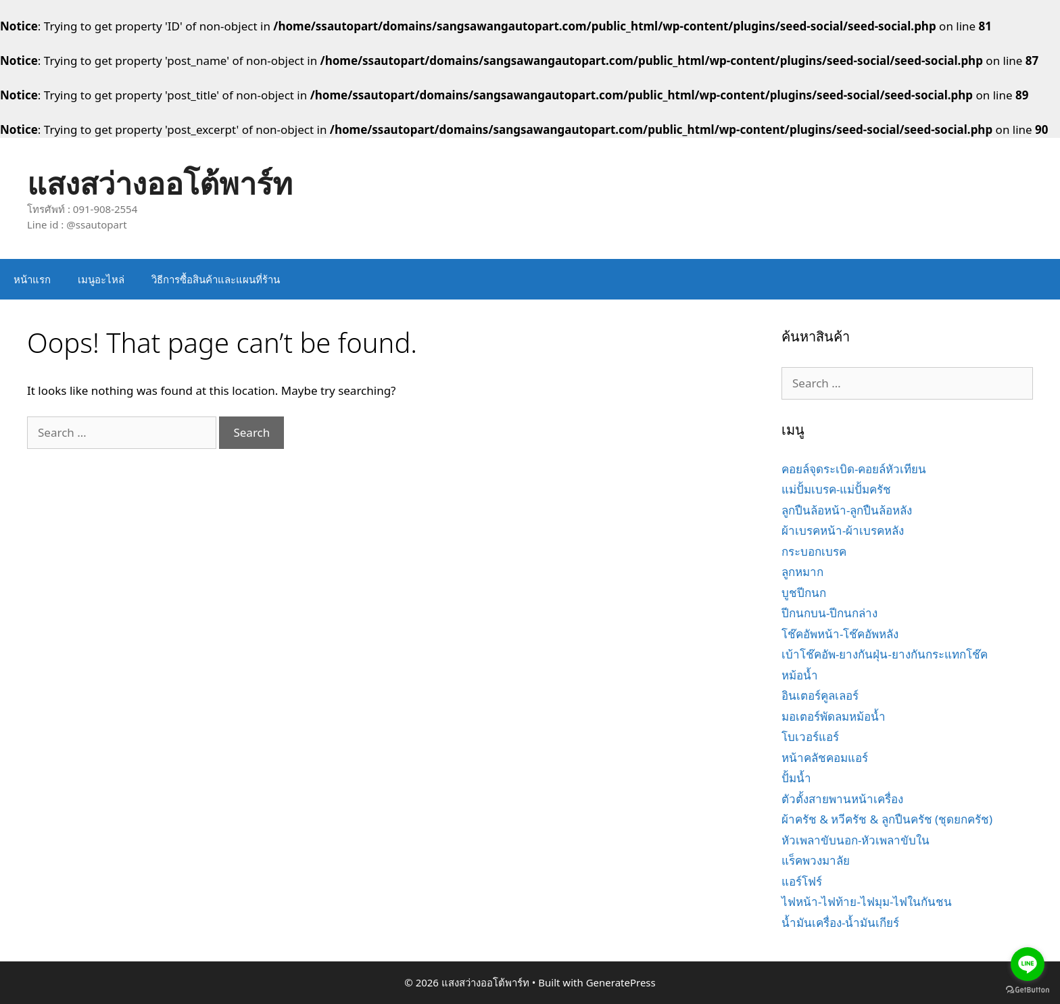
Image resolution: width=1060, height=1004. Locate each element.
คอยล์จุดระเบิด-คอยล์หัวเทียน (853, 469)
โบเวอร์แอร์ (810, 736)
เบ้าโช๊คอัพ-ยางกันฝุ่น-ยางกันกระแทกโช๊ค (884, 654)
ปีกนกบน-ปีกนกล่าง (829, 613)
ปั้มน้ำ (796, 778)
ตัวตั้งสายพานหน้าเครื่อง (842, 799)
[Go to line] (1027, 964)
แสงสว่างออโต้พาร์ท (160, 183)
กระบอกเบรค (813, 551)
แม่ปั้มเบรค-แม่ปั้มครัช (836, 489)
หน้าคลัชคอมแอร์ (824, 757)
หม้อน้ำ (799, 675)
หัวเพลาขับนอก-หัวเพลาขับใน (855, 840)
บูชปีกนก (803, 592)
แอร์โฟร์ (801, 881)
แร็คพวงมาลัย (815, 860)
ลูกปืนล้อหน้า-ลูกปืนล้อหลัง (846, 510)
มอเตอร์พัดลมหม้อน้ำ (833, 716)
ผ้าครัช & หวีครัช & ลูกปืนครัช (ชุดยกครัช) (886, 819)
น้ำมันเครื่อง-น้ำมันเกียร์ (840, 922)
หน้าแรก (32, 279)
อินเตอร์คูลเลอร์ (820, 695)
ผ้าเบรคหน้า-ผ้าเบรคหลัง (842, 530)
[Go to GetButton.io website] (1027, 990)
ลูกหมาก (802, 571)
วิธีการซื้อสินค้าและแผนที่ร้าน (215, 279)
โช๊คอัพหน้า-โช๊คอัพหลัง (839, 634)
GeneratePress (621, 982)
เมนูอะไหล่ (101, 279)
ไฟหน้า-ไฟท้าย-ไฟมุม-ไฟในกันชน (866, 901)
